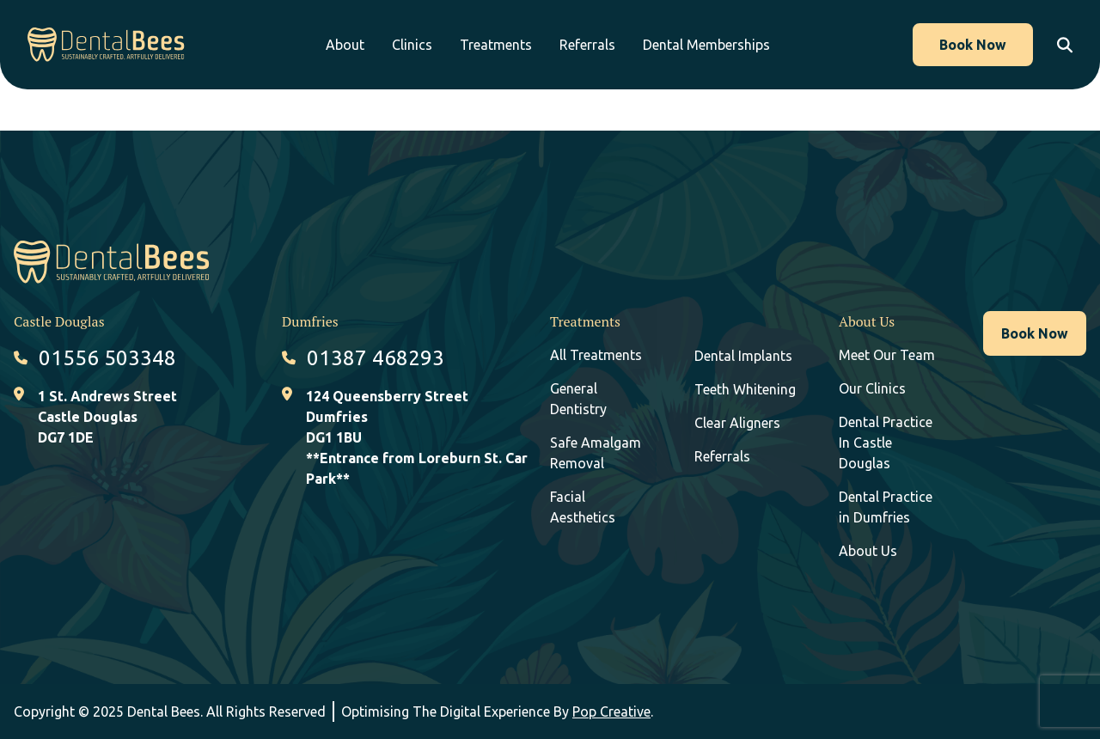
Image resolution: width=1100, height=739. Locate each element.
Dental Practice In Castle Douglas (885, 442)
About (358, 44)
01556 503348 (107, 358)
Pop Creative (611, 711)
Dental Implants (743, 355)
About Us (868, 551)
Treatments (509, 44)
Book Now (968, 44)
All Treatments (596, 355)
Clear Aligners (737, 423)
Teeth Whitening (745, 389)
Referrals (600, 44)
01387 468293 (375, 358)
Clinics (425, 44)
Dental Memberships (719, 44)
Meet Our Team (887, 355)
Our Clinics (872, 388)
